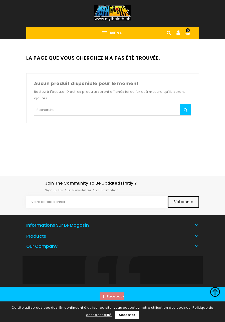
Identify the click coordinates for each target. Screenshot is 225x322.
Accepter (127, 314)
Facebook (116, 296)
